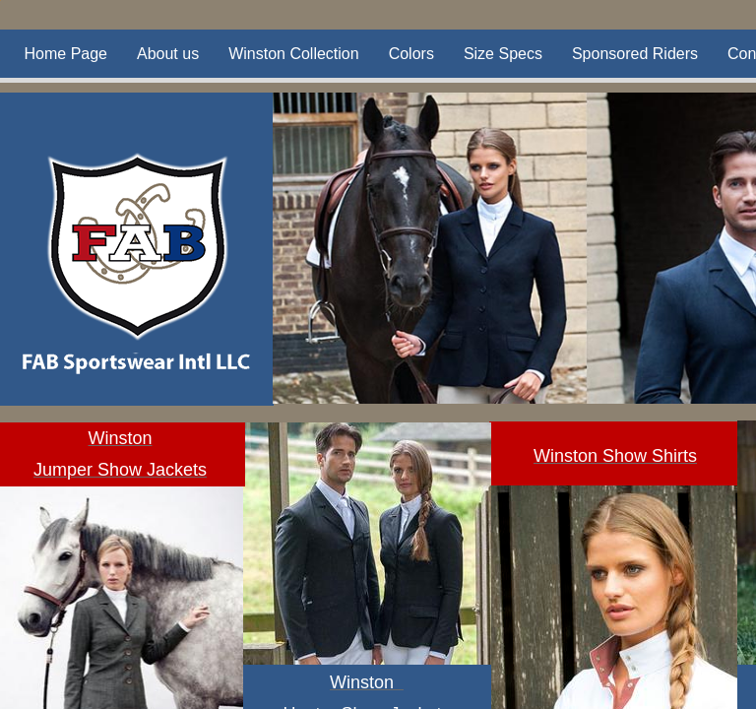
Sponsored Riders (635, 53)
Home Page (66, 53)
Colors (411, 53)
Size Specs (503, 53)
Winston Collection (293, 53)
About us (168, 53)
